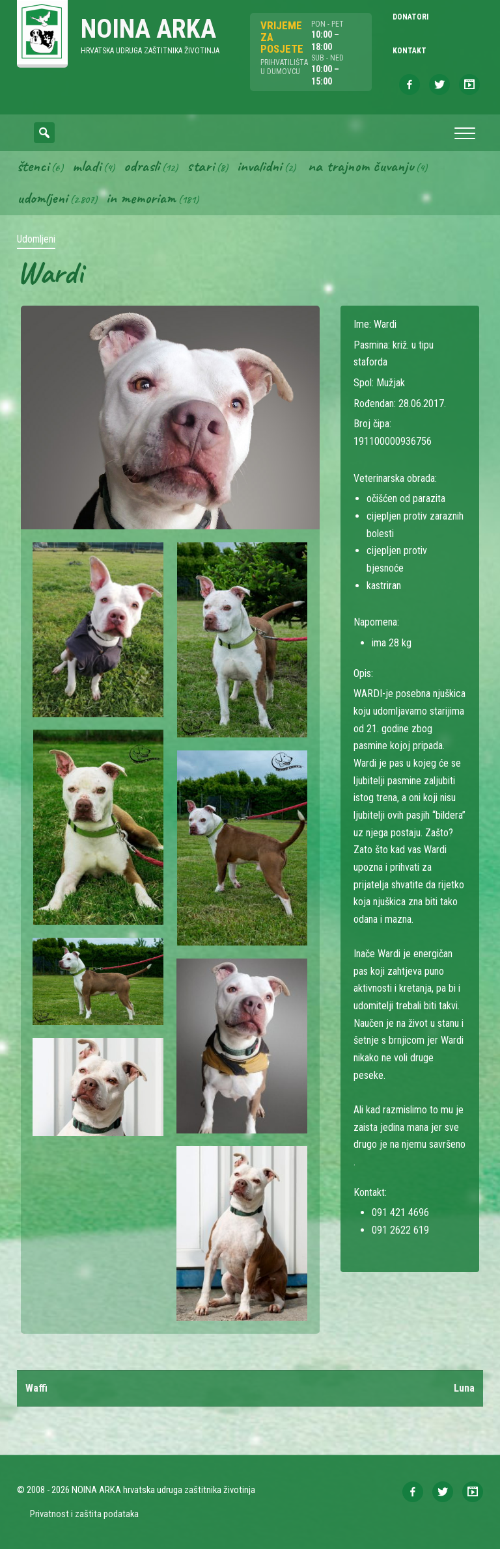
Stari (200, 166)
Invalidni (259, 166)
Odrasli (142, 166)
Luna (464, 1388)
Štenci (33, 166)
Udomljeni (42, 198)
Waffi (36, 1388)
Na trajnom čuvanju (360, 166)
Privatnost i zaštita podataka (84, 1514)
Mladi (86, 166)
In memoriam (141, 198)
